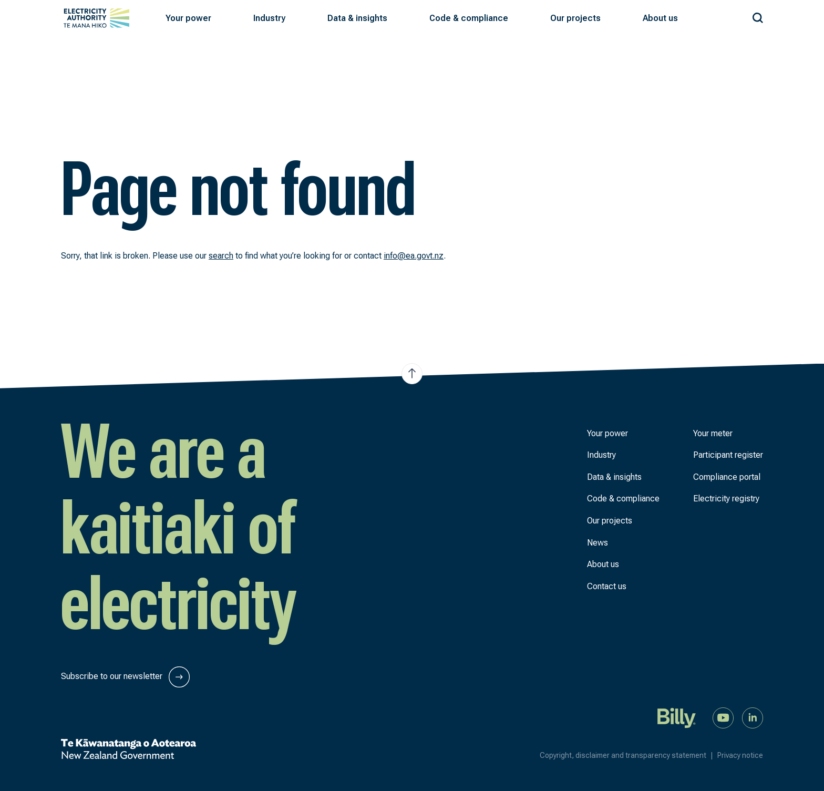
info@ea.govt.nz (414, 256)
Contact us (606, 586)
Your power (607, 433)
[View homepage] (96, 18)
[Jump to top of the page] (412, 373)
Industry (601, 455)
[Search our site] (758, 16)
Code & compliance (623, 499)
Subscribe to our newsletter (125, 676)
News (597, 543)
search (221, 256)
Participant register (728, 455)
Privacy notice (740, 755)
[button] (188, 18)
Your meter (713, 433)
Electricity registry (726, 499)
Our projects (609, 521)
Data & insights (614, 477)
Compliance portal (726, 477)
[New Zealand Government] (128, 749)
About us (603, 564)
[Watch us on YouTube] (723, 717)
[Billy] (677, 717)
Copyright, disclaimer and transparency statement (628, 755)
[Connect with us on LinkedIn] (752, 717)
